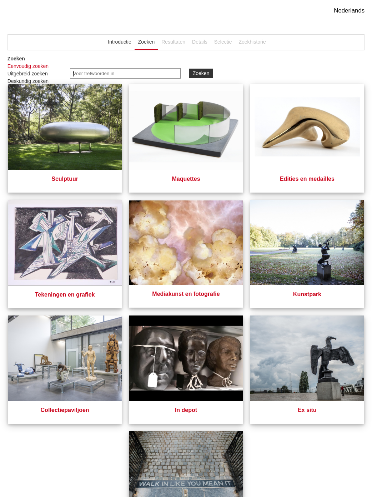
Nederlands (349, 10)
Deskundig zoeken (28, 81)
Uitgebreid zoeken (27, 73)
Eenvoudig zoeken (28, 66)
